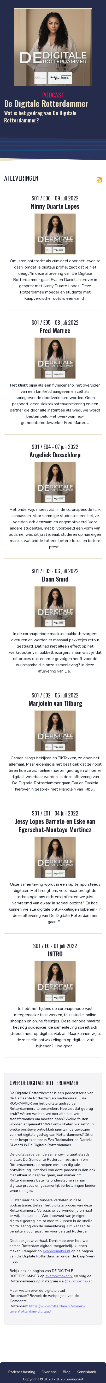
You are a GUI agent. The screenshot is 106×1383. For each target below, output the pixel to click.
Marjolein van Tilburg (55, 703)
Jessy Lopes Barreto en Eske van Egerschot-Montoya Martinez (55, 825)
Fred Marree (55, 330)
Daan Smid (55, 578)
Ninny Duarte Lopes (55, 206)
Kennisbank (86, 1371)
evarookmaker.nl (56, 1251)
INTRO (55, 953)
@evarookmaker (78, 1281)
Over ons (49, 1371)
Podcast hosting (21, 1371)
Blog (66, 1371)
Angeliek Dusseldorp (55, 454)
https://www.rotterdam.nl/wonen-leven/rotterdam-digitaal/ (47, 1309)
